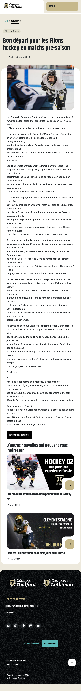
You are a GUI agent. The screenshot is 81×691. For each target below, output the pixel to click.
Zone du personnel (50, 643)
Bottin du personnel (31, 643)
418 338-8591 (9, 612)
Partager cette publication (19, 435)
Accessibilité (12, 664)
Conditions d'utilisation (16, 660)
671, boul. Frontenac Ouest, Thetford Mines (21, 606)
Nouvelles (15, 21)
